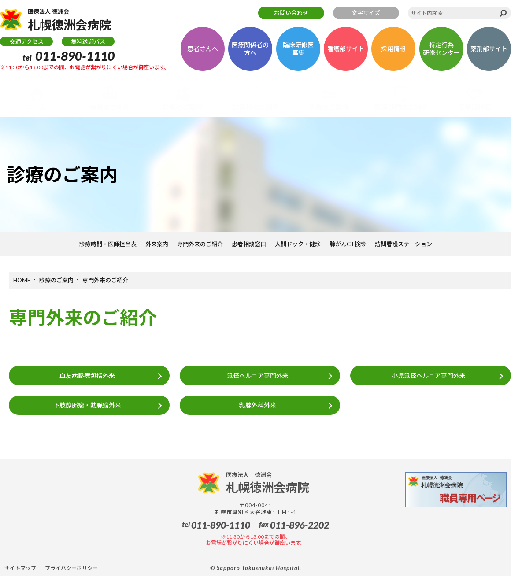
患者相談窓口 (249, 244)
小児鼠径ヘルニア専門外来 (429, 375)
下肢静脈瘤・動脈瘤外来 (87, 405)
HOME (21, 280)
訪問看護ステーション (403, 244)
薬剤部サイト (488, 49)
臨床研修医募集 (298, 49)
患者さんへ (202, 49)
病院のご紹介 (110, 107)
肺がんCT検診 (348, 244)
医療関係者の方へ (250, 49)
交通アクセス (27, 41)
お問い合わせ (291, 12)
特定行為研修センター (441, 49)
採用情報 (393, 49)
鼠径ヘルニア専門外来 (258, 375)
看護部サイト (345, 49)
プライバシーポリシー (71, 568)
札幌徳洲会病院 (71, 20)
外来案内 (156, 244)
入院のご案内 (328, 107)
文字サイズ (366, 12)
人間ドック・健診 (298, 244)
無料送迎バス (88, 41)
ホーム (36, 107)
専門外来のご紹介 (200, 244)
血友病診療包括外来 (87, 375)
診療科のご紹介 (256, 107)
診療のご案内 (182, 107)
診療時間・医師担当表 (108, 244)
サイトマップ (20, 568)
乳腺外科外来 (257, 405)
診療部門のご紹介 (401, 107)
